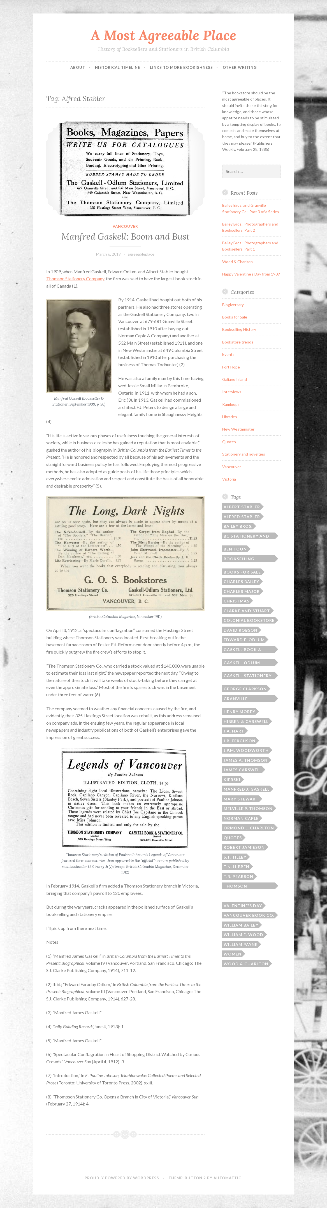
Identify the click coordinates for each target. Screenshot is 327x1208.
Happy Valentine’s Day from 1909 (251, 274)
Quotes (229, 441)
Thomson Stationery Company (75, 278)
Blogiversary (233, 304)
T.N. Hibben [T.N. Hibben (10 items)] (236, 866)
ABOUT (77, 67)
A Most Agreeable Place (163, 35)
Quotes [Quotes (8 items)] (233, 837)
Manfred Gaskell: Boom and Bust (125, 236)
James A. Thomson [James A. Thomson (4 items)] (246, 760)
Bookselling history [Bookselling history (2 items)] (239, 559)
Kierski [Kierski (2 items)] (232, 779)
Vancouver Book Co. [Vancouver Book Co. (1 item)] (249, 915)
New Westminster (238, 429)
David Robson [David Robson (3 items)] (241, 630)
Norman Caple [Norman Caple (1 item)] (241, 818)
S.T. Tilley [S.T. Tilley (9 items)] (235, 857)
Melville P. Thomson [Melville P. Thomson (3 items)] (248, 808)
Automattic (227, 1178)
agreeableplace (141, 254)
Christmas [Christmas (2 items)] (236, 601)
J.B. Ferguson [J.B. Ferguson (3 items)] (240, 740)
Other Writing (240, 67)
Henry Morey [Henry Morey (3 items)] (239, 711)
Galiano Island (234, 379)
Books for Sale (234, 317)
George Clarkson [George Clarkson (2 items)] (245, 688)
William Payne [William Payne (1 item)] (241, 944)
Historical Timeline (117, 67)
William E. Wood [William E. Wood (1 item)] (243, 934)
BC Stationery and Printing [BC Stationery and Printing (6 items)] (246, 536)
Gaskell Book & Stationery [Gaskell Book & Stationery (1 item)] (242, 650)
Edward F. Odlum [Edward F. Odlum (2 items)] (244, 639)
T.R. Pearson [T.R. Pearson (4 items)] (238, 876)
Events (228, 354)
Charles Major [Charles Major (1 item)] (242, 591)
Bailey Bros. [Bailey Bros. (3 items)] (238, 526)
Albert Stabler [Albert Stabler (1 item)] (242, 506)
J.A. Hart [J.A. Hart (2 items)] (234, 731)
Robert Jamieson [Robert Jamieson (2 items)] (244, 847)
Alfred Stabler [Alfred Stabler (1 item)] (242, 516)
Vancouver (125, 226)
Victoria (229, 479)
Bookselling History (239, 329)
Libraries (229, 416)
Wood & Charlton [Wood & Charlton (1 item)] (246, 963)
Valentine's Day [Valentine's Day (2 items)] (243, 905)
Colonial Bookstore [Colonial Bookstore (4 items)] (249, 620)
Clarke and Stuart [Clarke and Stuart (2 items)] (247, 610)
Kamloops (231, 404)
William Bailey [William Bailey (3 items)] (241, 925)
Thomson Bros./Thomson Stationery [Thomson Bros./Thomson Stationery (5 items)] (243, 886)
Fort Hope (231, 367)
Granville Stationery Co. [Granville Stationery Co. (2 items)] (242, 699)
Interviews (231, 391)
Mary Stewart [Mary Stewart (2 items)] (241, 799)
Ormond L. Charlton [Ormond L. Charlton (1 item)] (249, 827)
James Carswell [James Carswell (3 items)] (243, 769)
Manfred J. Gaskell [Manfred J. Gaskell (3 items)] (247, 789)
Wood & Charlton (237, 261)
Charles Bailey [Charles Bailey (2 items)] (241, 581)
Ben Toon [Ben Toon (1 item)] (235, 549)
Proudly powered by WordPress (122, 1178)
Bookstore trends (237, 342)
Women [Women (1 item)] (233, 954)
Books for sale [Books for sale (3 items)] (242, 572)
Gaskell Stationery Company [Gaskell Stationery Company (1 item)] (248, 676)
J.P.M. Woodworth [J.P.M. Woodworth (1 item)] (246, 750)
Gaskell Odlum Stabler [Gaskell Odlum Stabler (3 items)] (242, 663)
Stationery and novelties (243, 454)
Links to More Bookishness (181, 67)
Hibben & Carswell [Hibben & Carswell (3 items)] (246, 721)
